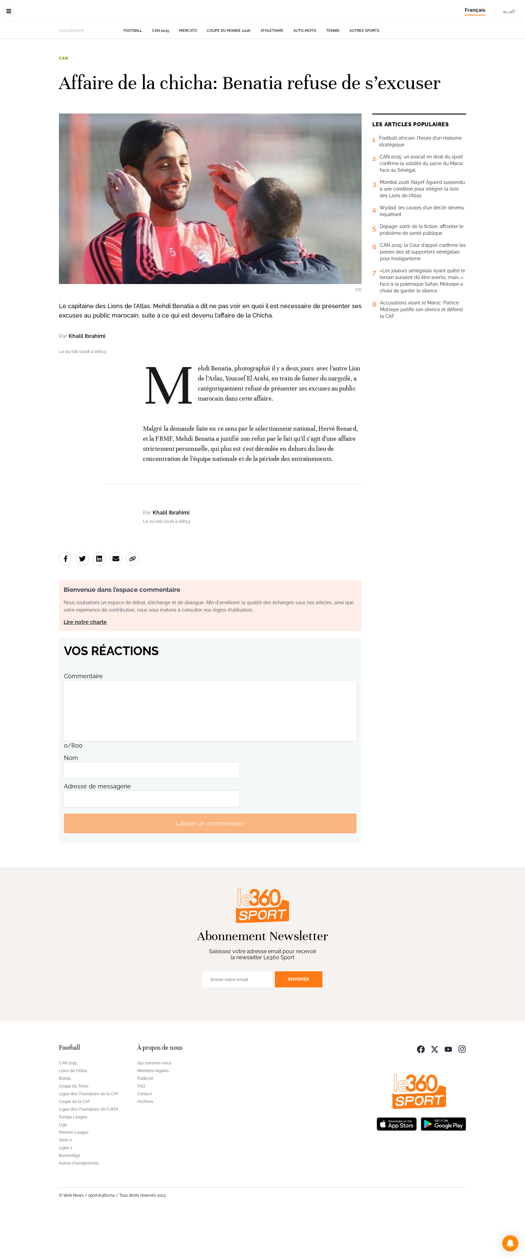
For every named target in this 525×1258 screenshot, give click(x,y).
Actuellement (71, 72)
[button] (510, 1243)
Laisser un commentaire (210, 865)
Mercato (188, 73)
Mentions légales (153, 1113)
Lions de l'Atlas (73, 1113)
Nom (71, 799)
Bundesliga (69, 1197)
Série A (65, 1182)
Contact (144, 1136)
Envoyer (298, 1021)
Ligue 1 (65, 1190)
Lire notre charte (85, 664)
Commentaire (83, 718)
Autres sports (364, 73)
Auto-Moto (304, 73)
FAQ (141, 1128)
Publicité (145, 1120)
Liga (63, 1167)
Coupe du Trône (73, 1128)
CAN (63, 100)
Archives (145, 1143)
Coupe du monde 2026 (228, 73)
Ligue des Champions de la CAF (89, 1136)
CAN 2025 (160, 73)
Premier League (73, 1174)
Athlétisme (271, 73)
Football (133, 73)
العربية (509, 11)
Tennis (333, 73)
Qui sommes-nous (154, 1105)
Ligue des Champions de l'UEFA (89, 1151)
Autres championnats (79, 1205)
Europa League (73, 1159)
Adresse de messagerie (97, 828)
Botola (65, 1120)
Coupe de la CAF (74, 1143)
